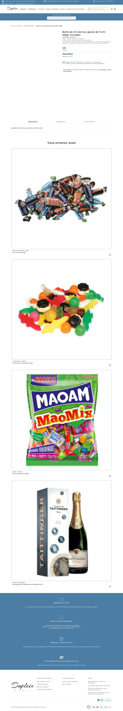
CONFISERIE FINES (29, 25)
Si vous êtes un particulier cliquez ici (61, 18)
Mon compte (66, 684)
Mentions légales (43, 686)
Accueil (13, 25)
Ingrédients (60, 122)
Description (33, 122)
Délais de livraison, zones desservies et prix (97, 688)
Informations (89, 122)
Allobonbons (16, 361)
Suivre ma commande (70, 681)
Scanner (108, 700)
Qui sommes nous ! (43, 681)
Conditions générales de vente (99, 685)
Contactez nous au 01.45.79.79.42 (104, 1)
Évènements (33, 9)
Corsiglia (65, 37)
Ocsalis (35, 707)
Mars (13, 250)
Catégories (24, 9)
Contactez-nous (42, 684)
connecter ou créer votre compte (87, 70)
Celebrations (20, 250)
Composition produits (44, 689)
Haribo (24, 361)
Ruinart (15, 582)
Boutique (19, 25)
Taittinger (21, 582)
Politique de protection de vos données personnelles (99, 693)
